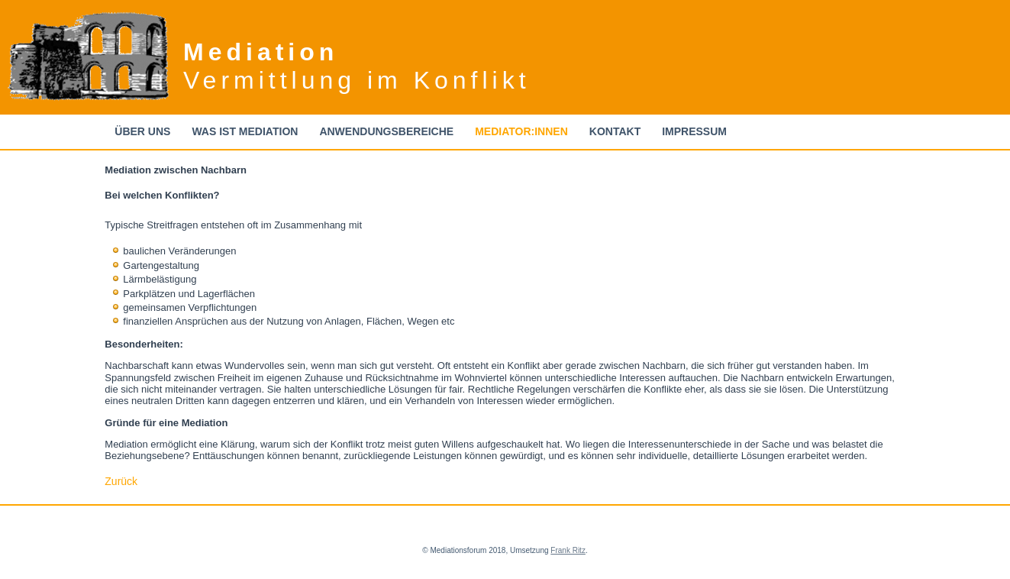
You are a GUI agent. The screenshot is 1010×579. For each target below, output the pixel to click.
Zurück (121, 481)
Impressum (694, 131)
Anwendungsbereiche (386, 131)
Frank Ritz (568, 550)
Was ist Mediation (245, 131)
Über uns (142, 131)
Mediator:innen (521, 131)
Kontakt (615, 131)
